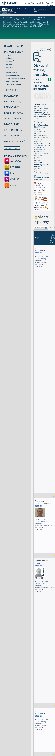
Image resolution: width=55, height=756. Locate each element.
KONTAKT (40, 3)
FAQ (40, 203)
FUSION (11, 185)
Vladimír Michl (42, 561)
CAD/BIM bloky (12, 101)
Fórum (40, 183)
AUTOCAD (12, 160)
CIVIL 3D (12, 179)
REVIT (10, 173)
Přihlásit (37, 210)
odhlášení (9, 64)
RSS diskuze (41, 51)
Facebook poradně (38, 157)
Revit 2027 (24, 22)
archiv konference (13, 76)
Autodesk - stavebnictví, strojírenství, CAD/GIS (40, 188)
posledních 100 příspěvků (15, 78)
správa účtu (10, 67)
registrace (10, 58)
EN (48, 5)
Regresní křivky (28, 24)
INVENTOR (12, 167)
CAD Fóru (40, 147)
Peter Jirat (41, 501)
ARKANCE (29, 3)
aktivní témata (11, 73)
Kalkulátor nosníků (40, 22)
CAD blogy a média (13, 84)
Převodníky (44, 24)
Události (39, 205)
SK (51, 3)
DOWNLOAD (11, 95)
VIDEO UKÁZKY (12, 118)
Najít (45, 203)
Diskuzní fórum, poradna (40, 66)
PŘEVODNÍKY (11, 107)
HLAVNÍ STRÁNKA (13, 46)
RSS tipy (43, 48)
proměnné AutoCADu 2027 (31, 26)
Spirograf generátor (11, 24)
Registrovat (39, 207)
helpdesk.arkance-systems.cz (41, 178)
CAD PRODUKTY (13, 130)
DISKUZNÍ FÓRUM (13, 51)
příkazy (15, 26)
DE (52, 5)
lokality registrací (12, 81)
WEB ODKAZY (12, 135)
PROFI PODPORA (13, 141)
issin (38, 248)
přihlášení (10, 61)
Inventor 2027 (9, 22)
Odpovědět (41, 228)
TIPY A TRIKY (11, 90)
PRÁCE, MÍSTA (12, 124)
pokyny (8, 55)
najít (7, 70)
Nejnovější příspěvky (40, 198)
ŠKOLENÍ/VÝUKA (13, 113)
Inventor (38, 194)
